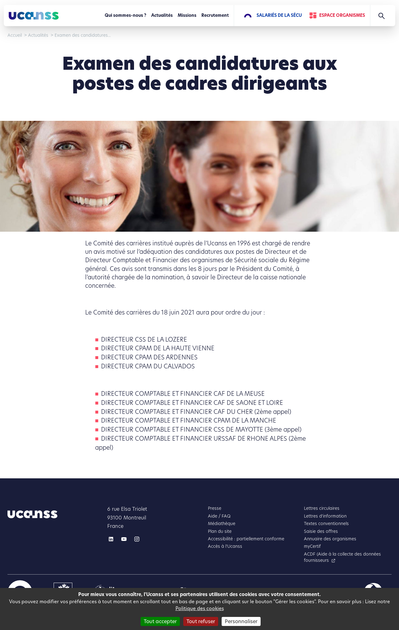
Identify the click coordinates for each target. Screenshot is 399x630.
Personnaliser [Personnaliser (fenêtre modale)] (241, 621)
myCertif (312, 546)
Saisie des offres (321, 531)
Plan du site (220, 531)
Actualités (162, 15)
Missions (187, 15)
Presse (214, 508)
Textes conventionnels (326, 524)
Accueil (14, 35)
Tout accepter (160, 621)
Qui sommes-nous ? (125, 15)
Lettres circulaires (321, 508)
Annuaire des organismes (330, 539)
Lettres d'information (325, 516)
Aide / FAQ (219, 516)
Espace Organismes (342, 15)
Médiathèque (221, 524)
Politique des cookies (199, 608)
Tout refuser (200, 621)
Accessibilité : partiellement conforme (246, 539)
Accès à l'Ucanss (225, 546)
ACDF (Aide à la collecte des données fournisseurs (342, 557)
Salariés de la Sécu (279, 15)
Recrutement (215, 15)
